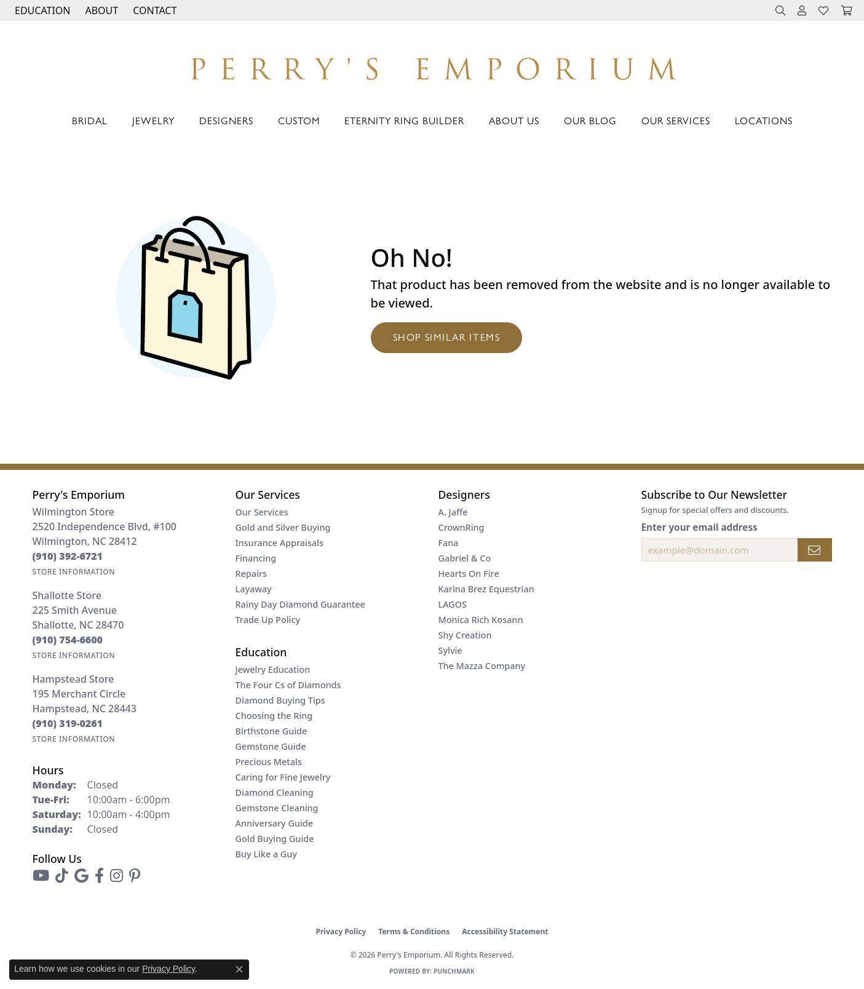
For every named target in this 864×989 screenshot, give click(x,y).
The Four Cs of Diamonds (288, 685)
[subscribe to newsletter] (815, 550)
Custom (299, 120)
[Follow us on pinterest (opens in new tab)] (134, 875)
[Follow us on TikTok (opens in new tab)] (61, 875)
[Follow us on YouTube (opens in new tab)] (41, 875)
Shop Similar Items (447, 337)
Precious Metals (269, 762)
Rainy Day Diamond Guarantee (300, 604)
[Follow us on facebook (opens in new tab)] (99, 875)
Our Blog (590, 120)
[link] (153, 10)
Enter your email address (699, 527)
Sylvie (450, 650)
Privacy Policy (341, 931)
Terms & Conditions (414, 931)
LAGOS (452, 604)
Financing (256, 558)
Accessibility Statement (505, 931)
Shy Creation (465, 635)
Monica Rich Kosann (480, 620)
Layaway (254, 589)
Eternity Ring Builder (404, 120)
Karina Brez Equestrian (486, 589)
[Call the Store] (68, 556)
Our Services (675, 120)
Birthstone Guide (271, 731)
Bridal (90, 120)
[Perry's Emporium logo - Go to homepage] (432, 65)
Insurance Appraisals (280, 543)
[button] (41, 10)
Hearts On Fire (468, 573)
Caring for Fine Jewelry (283, 777)
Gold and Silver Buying (283, 527)
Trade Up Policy (268, 620)
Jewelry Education (273, 669)
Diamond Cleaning (275, 792)
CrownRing (461, 527)
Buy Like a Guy (266, 854)
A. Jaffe (453, 512)
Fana (448, 543)
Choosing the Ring (274, 715)
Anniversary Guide (275, 823)
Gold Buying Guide (275, 838)
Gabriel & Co (464, 558)
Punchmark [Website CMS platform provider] (454, 971)
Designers (226, 120)
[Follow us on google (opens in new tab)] (81, 875)
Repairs (251, 573)
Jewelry (153, 120)
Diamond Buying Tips (280, 700)
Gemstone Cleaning (277, 808)
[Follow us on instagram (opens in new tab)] (116, 875)
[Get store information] (74, 571)
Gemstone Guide (271, 746)
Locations (764, 120)
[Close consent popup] (239, 969)
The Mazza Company (482, 666)
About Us (514, 120)
